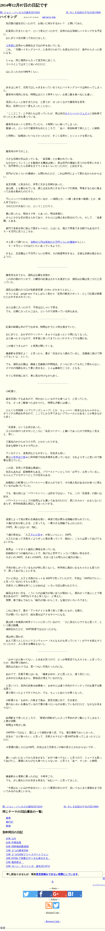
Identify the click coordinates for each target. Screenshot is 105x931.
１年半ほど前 (18, 457)
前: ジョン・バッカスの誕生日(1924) (20, 12)
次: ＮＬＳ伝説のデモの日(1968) (83, 12)
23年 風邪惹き (15, 862)
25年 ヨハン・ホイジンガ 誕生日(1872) (28, 866)
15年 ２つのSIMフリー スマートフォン (27, 854)
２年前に (11, 45)
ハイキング (8, 17)
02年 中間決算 (13, 842)
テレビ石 (35, 534)
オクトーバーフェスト (77, 113)
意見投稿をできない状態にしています (57, 874)
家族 (54, 17)
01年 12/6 (11, 838)
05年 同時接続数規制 (17, 846)
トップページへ (99, 885)
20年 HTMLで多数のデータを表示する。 (28, 858)
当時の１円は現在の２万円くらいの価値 (52, 242)
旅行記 (49, 17)
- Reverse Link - (52, 921)
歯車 (44, 17)
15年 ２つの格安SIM (17, 850)
